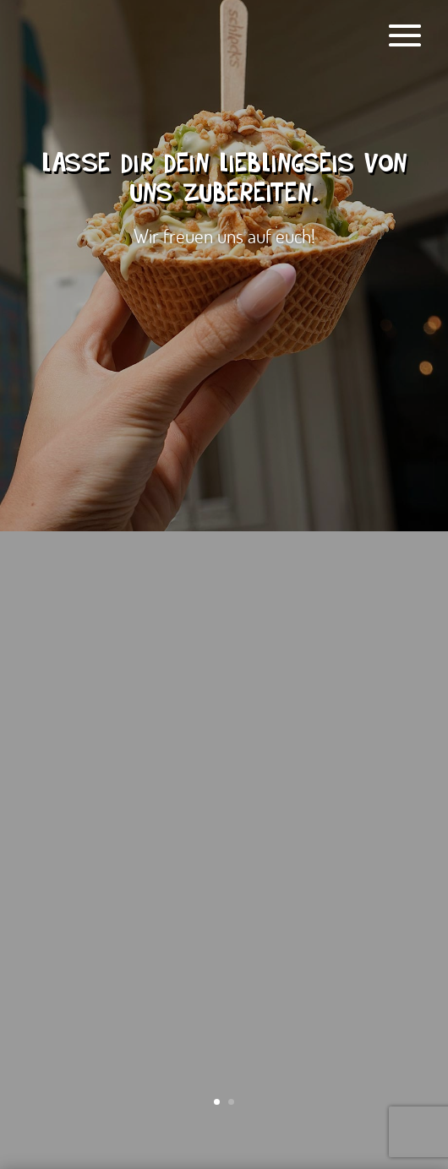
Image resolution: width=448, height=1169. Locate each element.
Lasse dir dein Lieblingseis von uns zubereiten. (224, 182)
